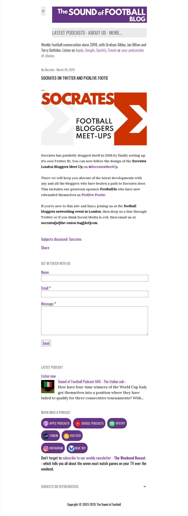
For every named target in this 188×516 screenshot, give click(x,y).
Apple (79, 50)
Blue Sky (77, 448)
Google (89, 50)
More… (115, 32)
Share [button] (45, 247)
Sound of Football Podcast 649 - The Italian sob (91, 381)
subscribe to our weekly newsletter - (104, 458)
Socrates (75, 239)
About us (97, 32)
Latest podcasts (68, 32)
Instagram (53, 448)
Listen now (48, 376)
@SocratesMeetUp (103, 167)
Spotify (101, 50)
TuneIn (112, 50)
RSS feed (72, 435)
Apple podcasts (56, 423)
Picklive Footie (93, 195)
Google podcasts (89, 423)
